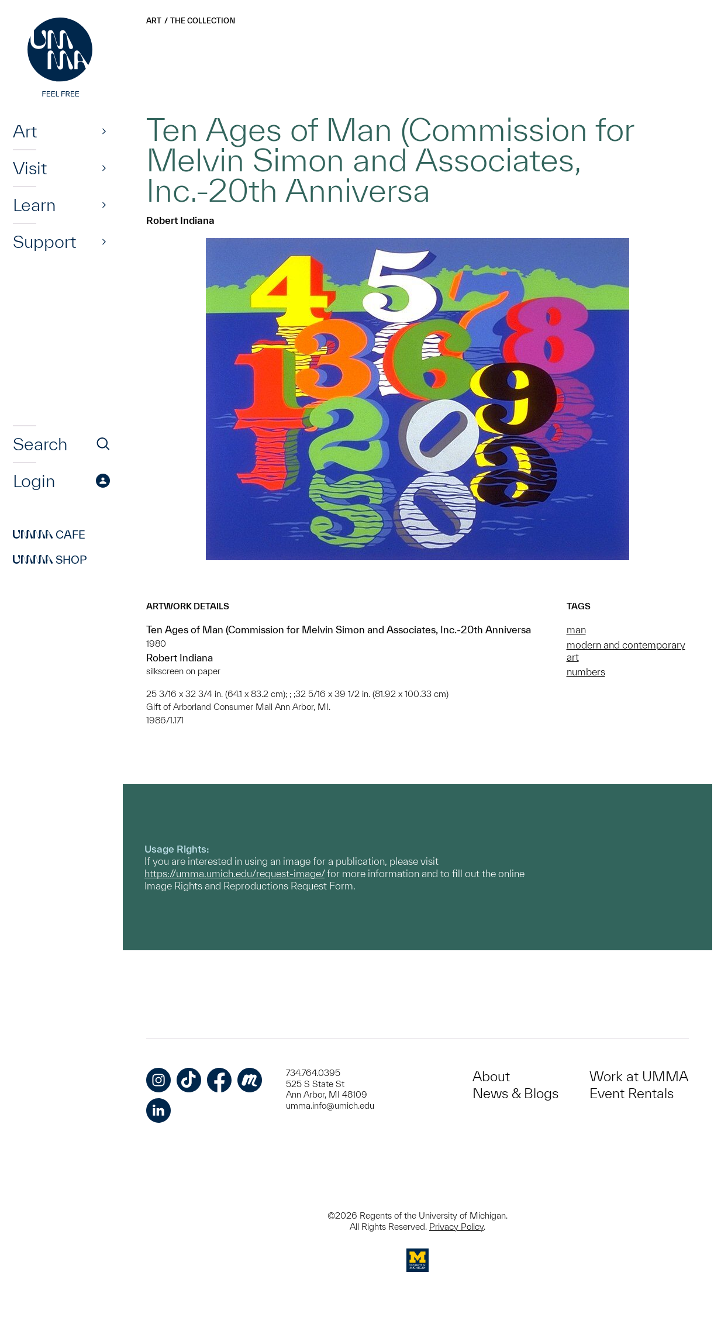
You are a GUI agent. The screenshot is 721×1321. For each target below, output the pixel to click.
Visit (30, 168)
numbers (586, 671)
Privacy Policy (456, 1227)
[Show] (104, 131)
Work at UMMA (638, 1076)
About (491, 1076)
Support (44, 241)
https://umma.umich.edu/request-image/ (234, 873)
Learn (34, 205)
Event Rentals (631, 1093)
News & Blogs (515, 1093)
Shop (50, 559)
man (576, 629)
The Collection (202, 20)
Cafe (49, 534)
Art (25, 131)
